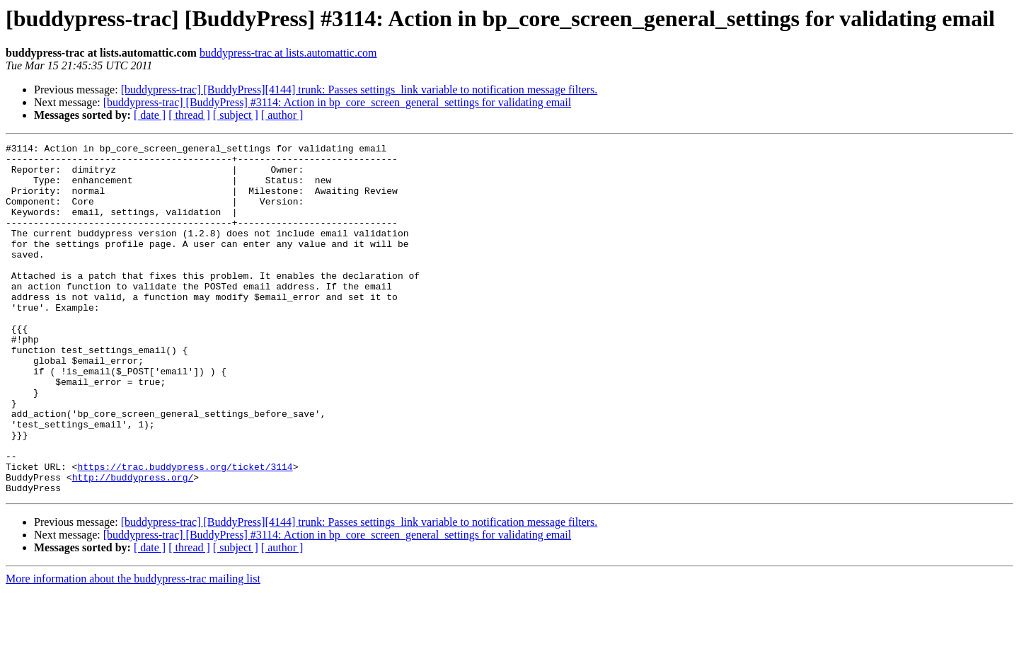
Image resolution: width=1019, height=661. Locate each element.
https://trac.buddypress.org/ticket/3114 (184, 532)
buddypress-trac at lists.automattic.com (288, 53)
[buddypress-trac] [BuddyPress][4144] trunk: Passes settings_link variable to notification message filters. (359, 90)
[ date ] (150, 115)
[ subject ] (235, 115)
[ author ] (282, 115)
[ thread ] (189, 115)
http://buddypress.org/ (133, 545)
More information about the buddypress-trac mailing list (133, 649)
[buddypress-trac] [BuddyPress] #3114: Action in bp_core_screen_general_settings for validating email (337, 102)
